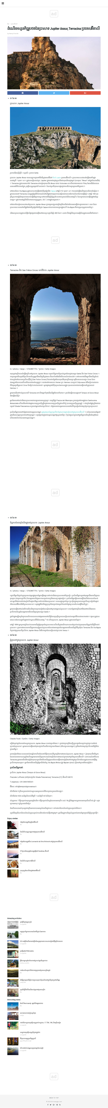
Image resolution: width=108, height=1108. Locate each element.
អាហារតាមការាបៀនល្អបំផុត (28, 1013)
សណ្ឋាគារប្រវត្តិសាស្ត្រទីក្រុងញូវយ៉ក (30, 1032)
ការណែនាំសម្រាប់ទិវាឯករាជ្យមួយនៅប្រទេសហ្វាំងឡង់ (35, 970)
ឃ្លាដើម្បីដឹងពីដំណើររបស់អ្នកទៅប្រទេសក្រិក (32, 989)
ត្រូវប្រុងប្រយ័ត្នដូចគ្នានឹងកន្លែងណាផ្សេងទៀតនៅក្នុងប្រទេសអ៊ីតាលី (63, 412)
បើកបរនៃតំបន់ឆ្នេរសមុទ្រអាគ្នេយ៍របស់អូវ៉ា (31, 1048)
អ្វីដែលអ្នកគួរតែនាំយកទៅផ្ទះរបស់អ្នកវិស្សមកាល (33, 960)
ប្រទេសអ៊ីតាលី (14, 24)
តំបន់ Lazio (57, 178)
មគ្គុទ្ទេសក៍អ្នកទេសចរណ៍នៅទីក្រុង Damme (33, 931)
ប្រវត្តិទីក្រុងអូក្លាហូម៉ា (26, 922)
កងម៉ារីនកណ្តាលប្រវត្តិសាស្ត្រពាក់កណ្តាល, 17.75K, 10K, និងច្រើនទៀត (40, 1023)
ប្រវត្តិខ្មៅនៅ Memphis (27, 951)
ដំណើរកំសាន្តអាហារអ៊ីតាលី (27, 861)
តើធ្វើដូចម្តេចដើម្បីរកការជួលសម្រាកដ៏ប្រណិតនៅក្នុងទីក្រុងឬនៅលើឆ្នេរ (40, 980)
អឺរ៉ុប (8, 24)
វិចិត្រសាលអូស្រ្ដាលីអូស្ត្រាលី (28, 1038)
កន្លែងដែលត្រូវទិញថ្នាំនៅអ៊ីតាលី (29, 822)
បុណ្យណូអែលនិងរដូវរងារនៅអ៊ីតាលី (30, 870)
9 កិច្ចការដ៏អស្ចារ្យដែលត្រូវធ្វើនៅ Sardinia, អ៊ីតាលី (34, 851)
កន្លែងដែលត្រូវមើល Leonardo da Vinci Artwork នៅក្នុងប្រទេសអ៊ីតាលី (41, 841)
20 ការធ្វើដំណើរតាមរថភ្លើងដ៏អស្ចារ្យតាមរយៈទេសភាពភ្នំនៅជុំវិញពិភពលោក (41, 941)
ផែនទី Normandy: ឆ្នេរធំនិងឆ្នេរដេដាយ (31, 1003)
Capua (53, 191)
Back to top (54, 1098)
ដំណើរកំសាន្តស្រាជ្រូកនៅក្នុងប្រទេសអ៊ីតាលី (32, 832)
